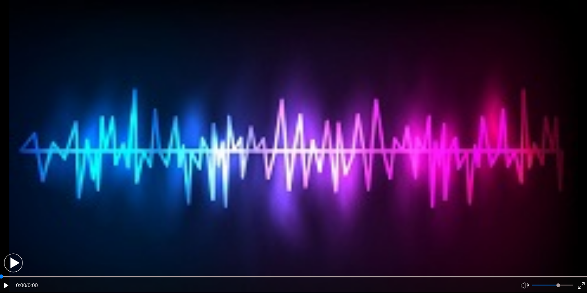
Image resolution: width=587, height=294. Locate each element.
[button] (13, 263)
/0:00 (32, 285)
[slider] (558, 285)
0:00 (21, 285)
